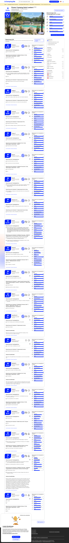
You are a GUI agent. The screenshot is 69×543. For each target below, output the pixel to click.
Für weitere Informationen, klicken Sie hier (10, 533)
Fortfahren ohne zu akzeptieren (25, 515)
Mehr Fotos (41, 33)
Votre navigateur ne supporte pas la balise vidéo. (16, 520)
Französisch (50, 72)
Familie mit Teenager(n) (51, 63)
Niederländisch (50, 77)
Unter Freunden (50, 68)
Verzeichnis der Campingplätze (54, 531)
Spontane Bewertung (15, 341)
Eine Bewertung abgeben (54, 1)
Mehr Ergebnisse (41, 522)
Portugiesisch (50, 78)
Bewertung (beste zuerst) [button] (53, 43)
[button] (60, 1)
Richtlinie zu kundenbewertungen (42, 537)
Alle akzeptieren (16, 536)
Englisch (49, 73)
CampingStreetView (34, 533)
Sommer (49, 57)
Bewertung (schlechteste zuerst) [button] (54, 42)
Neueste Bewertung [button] (52, 45)
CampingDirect (33, 531)
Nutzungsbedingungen (47, 541)
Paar (48, 65)
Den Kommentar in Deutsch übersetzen (11, 86)
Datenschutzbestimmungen (37, 541)
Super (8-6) (49, 50)
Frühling (49, 56)
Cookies (35, 537)
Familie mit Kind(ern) (51, 62)
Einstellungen (16, 539)
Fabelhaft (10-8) (49, 49)
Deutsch (49, 75)
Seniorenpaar (50, 67)
